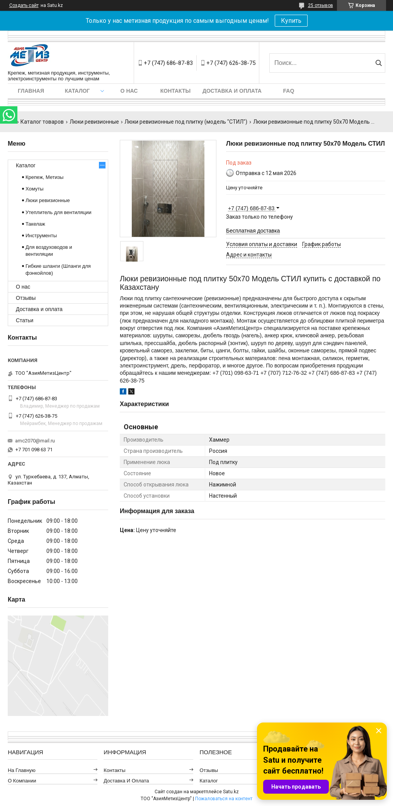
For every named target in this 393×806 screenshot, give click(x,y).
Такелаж (35, 224)
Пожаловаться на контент (223, 798)
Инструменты (41, 235)
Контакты (175, 91)
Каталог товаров (42, 122)
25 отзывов (320, 5)
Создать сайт (24, 5)
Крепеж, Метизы (44, 177)
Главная (31, 91)
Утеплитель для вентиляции (59, 212)
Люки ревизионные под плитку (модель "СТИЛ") (185, 122)
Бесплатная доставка (253, 231)
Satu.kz (231, 791)
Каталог (77, 91)
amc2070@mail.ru (35, 441)
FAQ (288, 91)
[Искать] (378, 63)
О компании (22, 781)
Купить (291, 20)
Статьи (24, 320)
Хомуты (35, 189)
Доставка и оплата (232, 91)
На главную (22, 770)
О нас (129, 91)
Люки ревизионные (94, 122)
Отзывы (26, 298)
